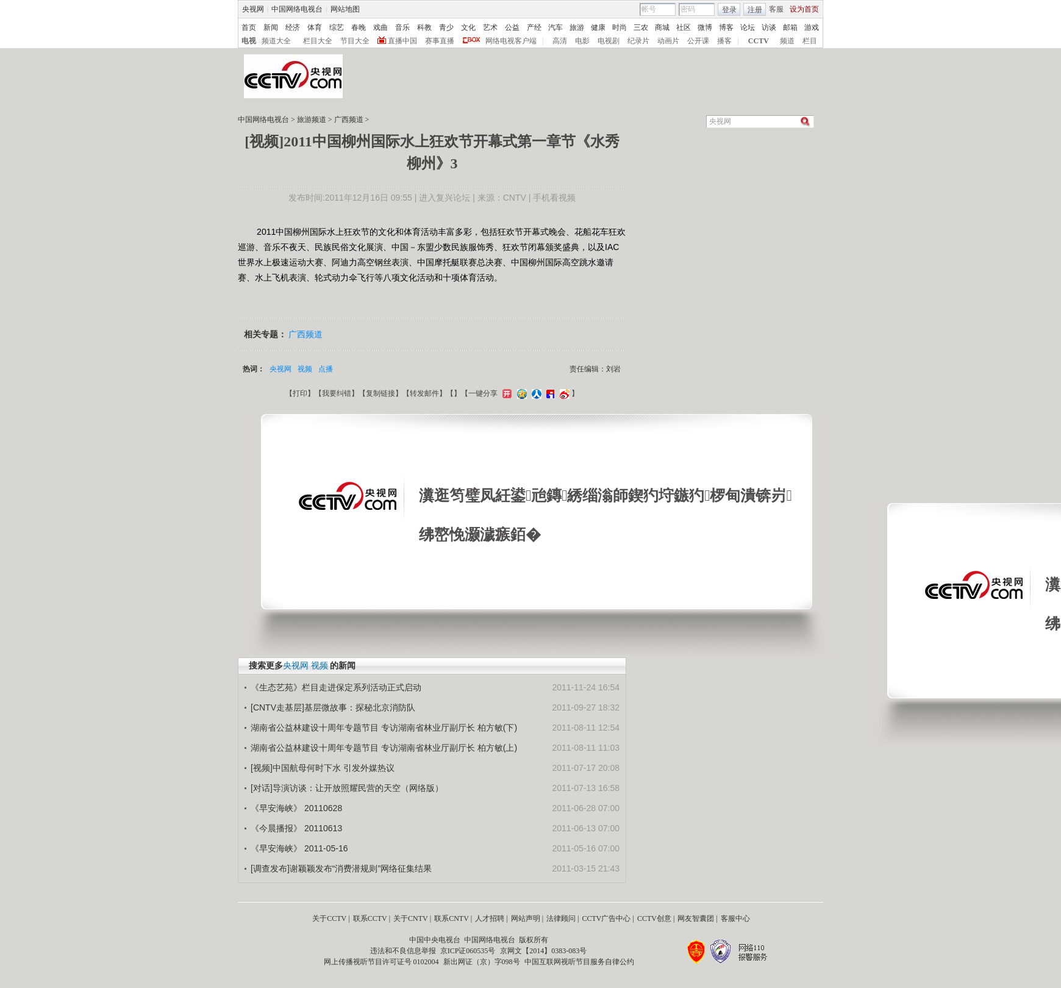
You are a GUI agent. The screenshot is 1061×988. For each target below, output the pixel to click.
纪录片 (638, 41)
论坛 (747, 27)
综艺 (336, 27)
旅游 (577, 27)
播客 (724, 41)
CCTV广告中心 (606, 918)
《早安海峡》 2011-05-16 (299, 848)
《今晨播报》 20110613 (296, 828)
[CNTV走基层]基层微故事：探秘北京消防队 (333, 707)
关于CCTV (329, 918)
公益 (512, 27)
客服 (776, 9)
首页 (248, 27)
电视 (248, 41)
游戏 (811, 27)
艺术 (490, 27)
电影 (582, 41)
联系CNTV (451, 918)
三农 (641, 27)
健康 (598, 27)
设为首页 (804, 9)
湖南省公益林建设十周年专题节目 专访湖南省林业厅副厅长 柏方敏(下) (384, 727)
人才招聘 (489, 918)
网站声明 (525, 918)
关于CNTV (410, 918)
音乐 (402, 27)
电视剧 (609, 41)
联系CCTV (370, 918)
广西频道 (348, 119)
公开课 (698, 41)
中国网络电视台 (297, 9)
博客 (726, 27)
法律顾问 (561, 918)
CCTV (758, 41)
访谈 (769, 27)
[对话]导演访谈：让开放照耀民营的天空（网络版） (347, 788)
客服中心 (735, 918)
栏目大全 (317, 41)
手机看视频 (554, 197)
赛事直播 (439, 41)
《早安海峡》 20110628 (296, 808)
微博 (705, 27)
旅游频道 (311, 119)
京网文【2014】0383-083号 (543, 951)
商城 (662, 27)
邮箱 (790, 27)
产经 (534, 27)
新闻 (270, 27)
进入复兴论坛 (444, 197)
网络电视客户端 (511, 41)
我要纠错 (336, 393)
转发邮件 (424, 393)
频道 (787, 41)
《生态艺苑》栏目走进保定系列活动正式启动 (336, 687)
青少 (446, 27)
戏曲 (380, 27)
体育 (314, 27)
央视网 (253, 9)
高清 (559, 41)
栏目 (809, 41)
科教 (424, 27)
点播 (325, 369)
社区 (683, 27)
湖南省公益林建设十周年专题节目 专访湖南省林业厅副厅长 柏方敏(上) (384, 748)
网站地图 (345, 9)
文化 (468, 27)
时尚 (619, 27)
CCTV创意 (654, 918)
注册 (755, 9)
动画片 (668, 41)
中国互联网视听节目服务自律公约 (579, 962)
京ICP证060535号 (468, 951)
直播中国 (402, 41)
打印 (300, 393)
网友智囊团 (695, 918)
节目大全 (355, 41)
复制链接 (380, 393)
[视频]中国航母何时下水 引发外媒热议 (323, 768)
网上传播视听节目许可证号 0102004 (381, 962)
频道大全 (276, 41)
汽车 (555, 27)
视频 (305, 369)
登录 (729, 9)
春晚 (358, 27)
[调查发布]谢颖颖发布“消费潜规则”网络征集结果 (341, 868)
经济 (292, 27)
